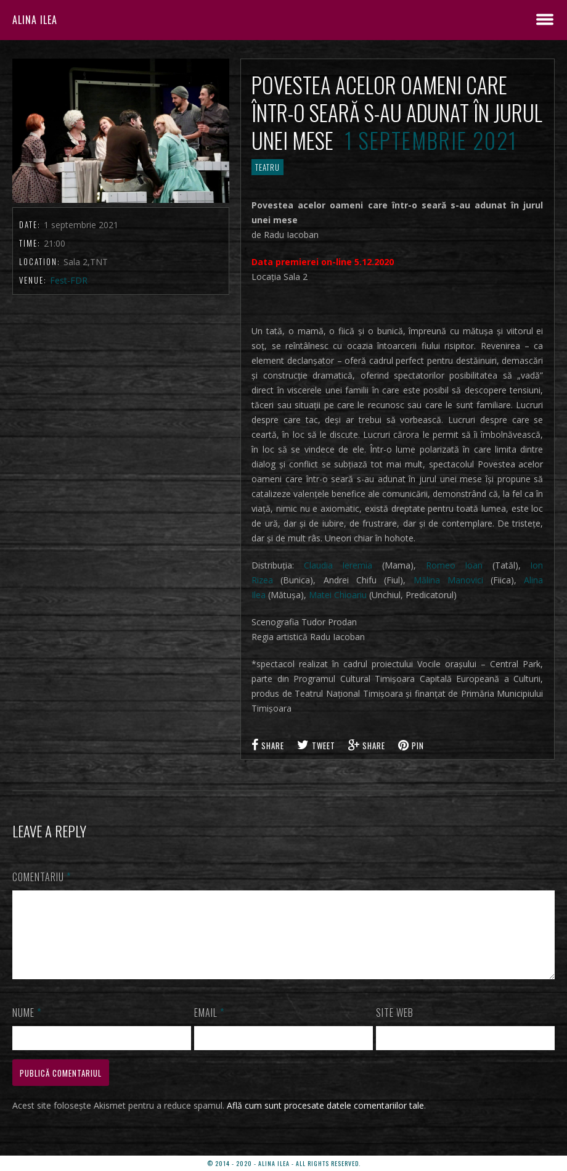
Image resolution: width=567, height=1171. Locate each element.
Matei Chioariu (338, 595)
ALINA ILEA (34, 19)
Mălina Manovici (448, 580)
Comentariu (41, 876)
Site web (395, 1027)
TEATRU (267, 167)
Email (209, 1027)
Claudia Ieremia (338, 565)
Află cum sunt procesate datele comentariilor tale (325, 1120)
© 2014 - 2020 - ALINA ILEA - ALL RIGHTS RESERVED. (284, 1163)
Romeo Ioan (454, 565)
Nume (26, 1027)
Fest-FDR (69, 280)
